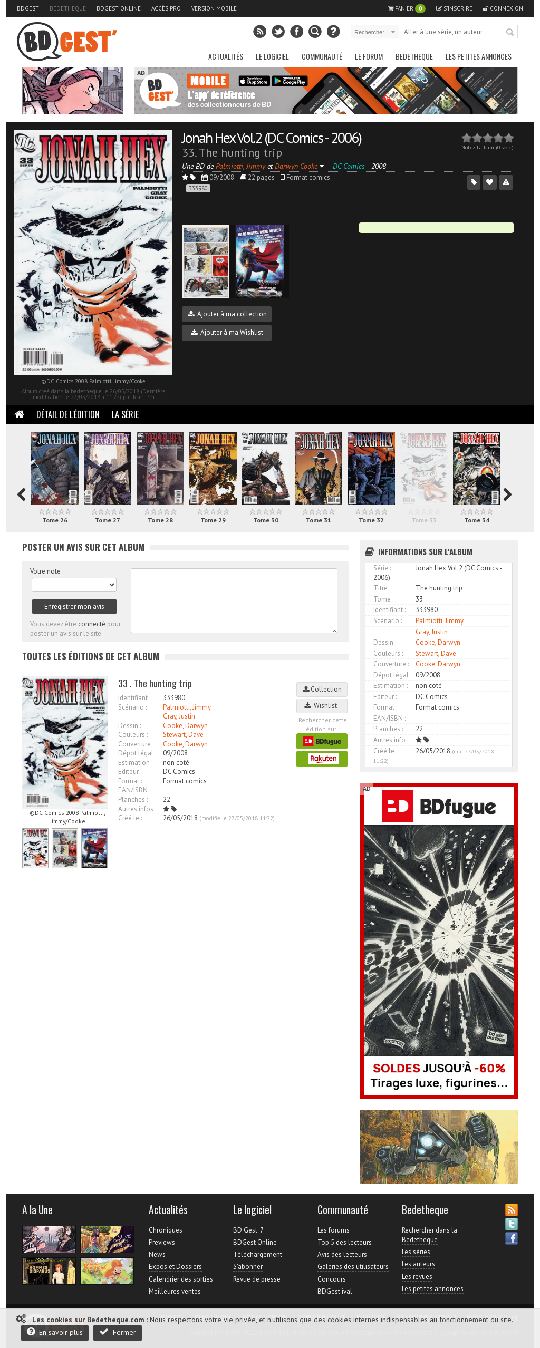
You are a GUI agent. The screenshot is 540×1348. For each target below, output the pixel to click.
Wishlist (322, 705)
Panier (407, 8)
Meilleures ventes (175, 1291)
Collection (322, 689)
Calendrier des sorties (181, 1279)
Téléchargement (257, 1254)
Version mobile (214, 8)
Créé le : (130, 817)
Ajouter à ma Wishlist (227, 332)
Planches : (133, 799)
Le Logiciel (272, 56)
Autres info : (390, 739)
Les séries (416, 1251)
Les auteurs (418, 1263)
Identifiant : (134, 697)
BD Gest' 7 (248, 1230)
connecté (91, 623)
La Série (125, 414)
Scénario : (132, 707)
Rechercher (510, 32)
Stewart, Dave (183, 734)
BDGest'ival (334, 1291)
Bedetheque (68, 8)
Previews (162, 1242)
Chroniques (165, 1230)
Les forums (333, 1230)
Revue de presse (257, 1279)
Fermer (117, 1332)
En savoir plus (55, 1332)
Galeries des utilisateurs (353, 1266)
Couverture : (135, 744)
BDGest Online (119, 8)
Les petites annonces (479, 56)
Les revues (417, 1276)
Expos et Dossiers (175, 1266)
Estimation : (135, 762)
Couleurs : (133, 734)
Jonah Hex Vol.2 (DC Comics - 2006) (271, 137)
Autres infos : (137, 808)
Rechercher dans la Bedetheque (429, 1235)
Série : (382, 568)
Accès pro (166, 8)
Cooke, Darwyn (185, 725)
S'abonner (248, 1266)
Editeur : (129, 771)
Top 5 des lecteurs (344, 1242)
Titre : (381, 588)
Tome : (383, 599)
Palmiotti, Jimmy (187, 707)
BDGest (28, 8)
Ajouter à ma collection (227, 313)
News (157, 1254)
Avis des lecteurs (342, 1254)
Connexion (503, 8)
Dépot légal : (137, 753)
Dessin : (129, 725)
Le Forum (369, 56)
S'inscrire (454, 8)
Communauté (322, 56)
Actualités (225, 56)
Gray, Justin (179, 716)
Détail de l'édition (68, 414)
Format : (130, 781)
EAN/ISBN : (134, 789)
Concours (331, 1279)
